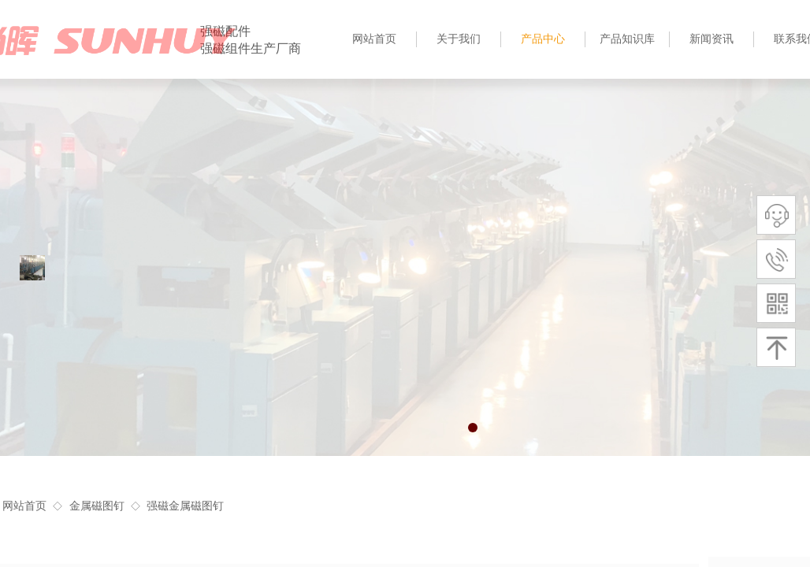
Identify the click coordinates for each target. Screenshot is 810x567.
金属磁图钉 (96, 506)
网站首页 (24, 506)
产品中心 (543, 39)
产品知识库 (627, 39)
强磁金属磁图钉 (185, 506)
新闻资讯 (711, 39)
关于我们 (459, 39)
